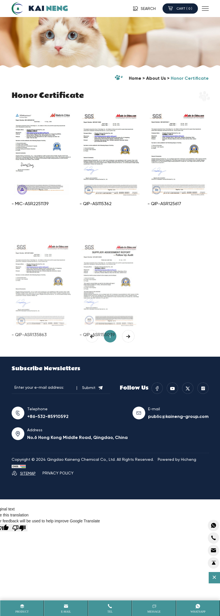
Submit (93, 388)
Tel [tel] (109, 611)
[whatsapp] (213, 525)
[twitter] (187, 388)
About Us (156, 78)
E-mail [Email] (66, 611)
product (22, 611)
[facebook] (157, 388)
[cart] (213, 550)
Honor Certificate (190, 78)
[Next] (128, 336)
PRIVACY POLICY (58, 472)
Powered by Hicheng (177, 459)
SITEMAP (24, 473)
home (135, 78)
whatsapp (198, 611)
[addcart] (213, 538)
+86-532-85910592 (48, 416)
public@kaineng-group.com (178, 416)
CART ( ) (180, 8)
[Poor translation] (18, 527)
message (154, 611)
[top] (213, 563)
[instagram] (203, 388)
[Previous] (92, 336)
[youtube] (172, 388)
